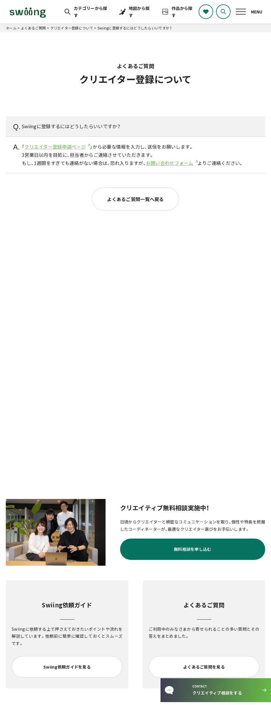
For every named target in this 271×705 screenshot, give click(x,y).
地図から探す (139, 11)
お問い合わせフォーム (169, 162)
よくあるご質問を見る (204, 667)
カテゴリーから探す (90, 11)
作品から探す (182, 11)
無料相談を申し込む (192, 549)
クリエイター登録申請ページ (55, 146)
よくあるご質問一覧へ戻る (135, 199)
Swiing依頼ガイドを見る (67, 667)
